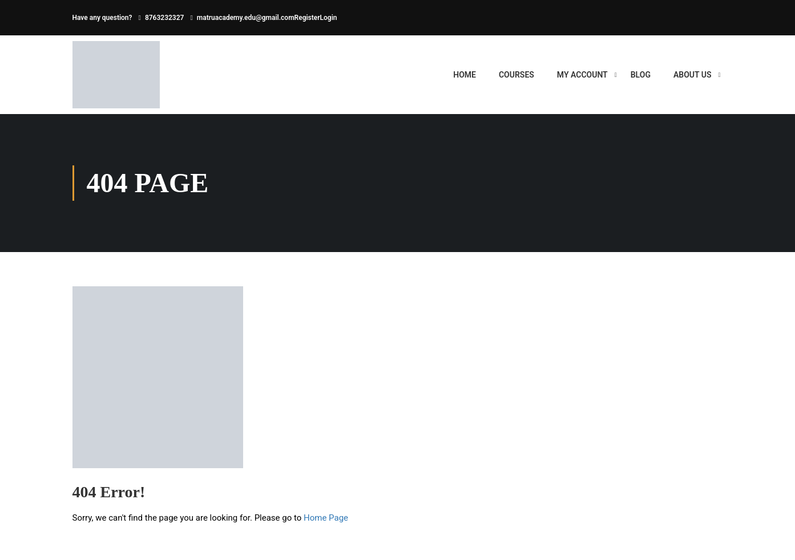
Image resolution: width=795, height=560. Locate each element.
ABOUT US (692, 74)
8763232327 (164, 18)
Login (328, 18)
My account (582, 74)
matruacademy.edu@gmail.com (245, 18)
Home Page (326, 518)
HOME (464, 74)
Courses (516, 74)
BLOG (641, 74)
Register (307, 18)
